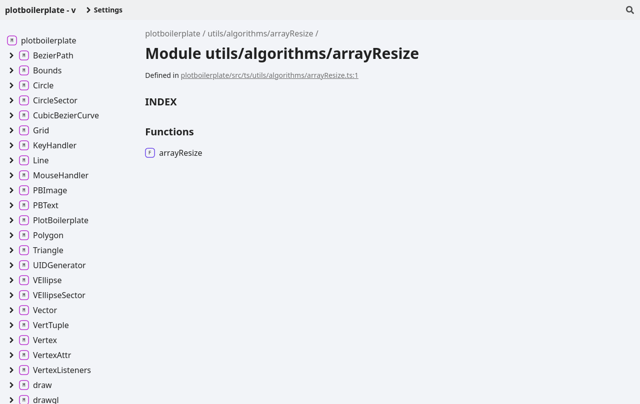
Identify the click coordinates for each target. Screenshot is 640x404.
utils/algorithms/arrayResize (260, 33)
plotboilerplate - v (40, 9)
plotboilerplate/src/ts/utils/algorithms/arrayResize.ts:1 (269, 75)
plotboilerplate (172, 33)
